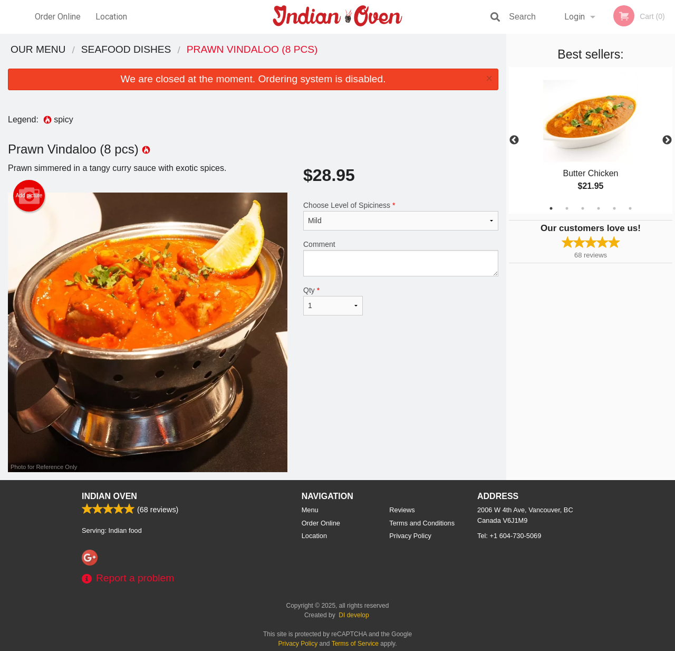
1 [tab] (551, 208)
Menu (310, 510)
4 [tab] (598, 208)
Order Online (58, 17)
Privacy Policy (410, 536)
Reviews (401, 510)
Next (667, 140)
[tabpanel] (591, 140)
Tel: (509, 536)
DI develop (354, 615)
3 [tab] (582, 208)
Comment (400, 258)
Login (574, 17)
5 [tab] (614, 208)
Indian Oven (109, 496)
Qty (333, 300)
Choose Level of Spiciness (400, 216)
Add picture (29, 196)
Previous (514, 140)
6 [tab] (630, 208)
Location (111, 17)
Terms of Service (355, 643)
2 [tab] (567, 208)
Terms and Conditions (422, 523)
